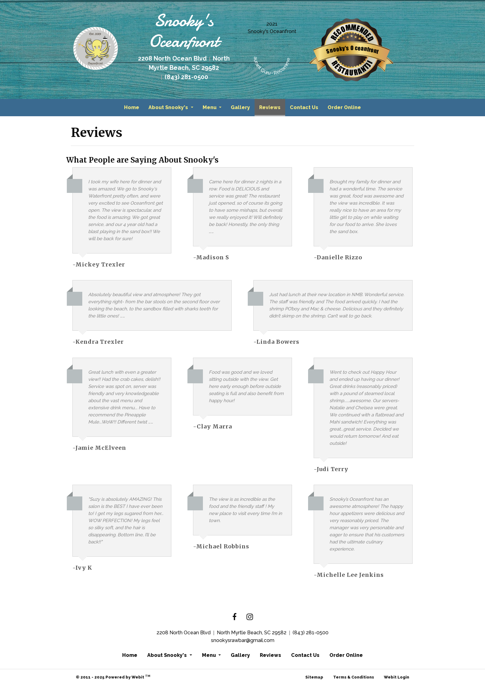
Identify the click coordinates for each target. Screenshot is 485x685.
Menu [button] (210, 107)
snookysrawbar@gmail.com (242, 640)
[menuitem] (131, 107)
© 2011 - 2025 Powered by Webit (113, 676)
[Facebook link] (234, 617)
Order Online (344, 107)
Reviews (272, 105)
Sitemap (314, 677)
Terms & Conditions (353, 677)
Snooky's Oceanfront (272, 31)
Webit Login (396, 677)
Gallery (240, 107)
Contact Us (304, 107)
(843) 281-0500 (310, 633)
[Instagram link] (250, 617)
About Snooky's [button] (168, 107)
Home (131, 107)
